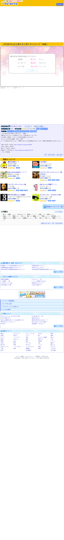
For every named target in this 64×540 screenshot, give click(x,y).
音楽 (2, 335)
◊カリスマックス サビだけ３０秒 (10, 316)
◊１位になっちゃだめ (6, 283)
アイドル (28, 343)
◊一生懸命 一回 (5, 281)
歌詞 (2, 333)
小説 (2, 343)
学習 (14, 344)
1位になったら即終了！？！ (48, 184)
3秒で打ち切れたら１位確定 (16, 195)
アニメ (27, 335)
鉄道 (52, 335)
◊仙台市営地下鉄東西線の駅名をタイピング (13, 269)
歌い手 (3, 344)
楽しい (52, 337)
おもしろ (15, 339)
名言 (2, 350)
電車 (2, 341)
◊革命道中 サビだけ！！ (39, 323)
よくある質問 (6, 310)
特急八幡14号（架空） (16, 126)
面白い (52, 343)
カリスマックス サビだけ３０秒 (50, 195)
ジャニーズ (16, 337)
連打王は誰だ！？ (13, 162)
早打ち (15, 335)
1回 (39, 343)
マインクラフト (30, 346)
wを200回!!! (43, 162)
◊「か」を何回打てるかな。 (39, 281)
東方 (14, 343)
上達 (28, 131)
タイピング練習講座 (8, 301)
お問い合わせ (45, 356)
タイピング (10, 131)
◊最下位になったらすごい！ (8, 322)
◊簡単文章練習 (5, 279)
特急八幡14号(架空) (20, 131)
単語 (14, 348)
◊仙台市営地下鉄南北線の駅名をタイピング (44, 269)
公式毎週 (28, 350)
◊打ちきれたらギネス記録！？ (40, 322)
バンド (40, 344)
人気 (2, 348)
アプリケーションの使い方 (10, 307)
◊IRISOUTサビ (36, 318)
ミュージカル (17, 346)
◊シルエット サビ (37, 279)
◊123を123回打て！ (37, 285)
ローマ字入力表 (7, 304)
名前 (39, 346)
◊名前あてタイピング (37, 283)
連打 (27, 339)
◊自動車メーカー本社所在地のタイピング (12, 265)
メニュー (60, 4)
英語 (39, 348)
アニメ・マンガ (30, 333)
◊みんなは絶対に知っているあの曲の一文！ (13, 320)
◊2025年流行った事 (6, 285)
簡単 (31, 131)
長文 (27, 337)
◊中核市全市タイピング (38, 265)
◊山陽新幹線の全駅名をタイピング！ (11, 267)
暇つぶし (53, 344)
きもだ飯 (53, 350)
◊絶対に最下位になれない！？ (40, 320)
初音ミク (40, 339)
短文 (38, 128)
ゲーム (3, 337)
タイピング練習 (42, 337)
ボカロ (40, 333)
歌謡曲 (27, 348)
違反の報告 (59, 154)
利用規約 (38, 356)
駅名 (2, 339)
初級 (35, 131)
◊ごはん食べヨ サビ (37, 316)
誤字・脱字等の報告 (50, 154)
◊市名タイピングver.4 (37, 267)
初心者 (40, 341)
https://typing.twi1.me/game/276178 (24, 150)
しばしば (53, 348)
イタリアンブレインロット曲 (17, 184)
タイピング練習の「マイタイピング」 (25, 356)
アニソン (53, 341)
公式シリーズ (4, 346)
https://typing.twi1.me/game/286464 (23, 144)
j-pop (14, 341)
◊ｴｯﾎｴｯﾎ (3, 323)
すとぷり (53, 346)
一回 (52, 339)
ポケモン (28, 344)
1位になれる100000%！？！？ (17, 172)
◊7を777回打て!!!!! (6, 318)
